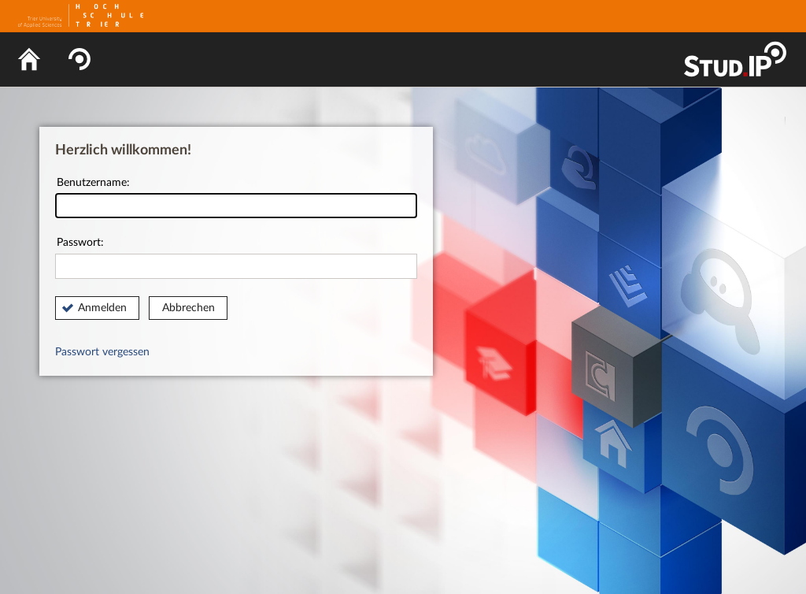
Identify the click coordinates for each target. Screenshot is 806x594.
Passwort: (236, 258)
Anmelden (102, 308)
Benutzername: (236, 198)
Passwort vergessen (102, 352)
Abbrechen (188, 308)
